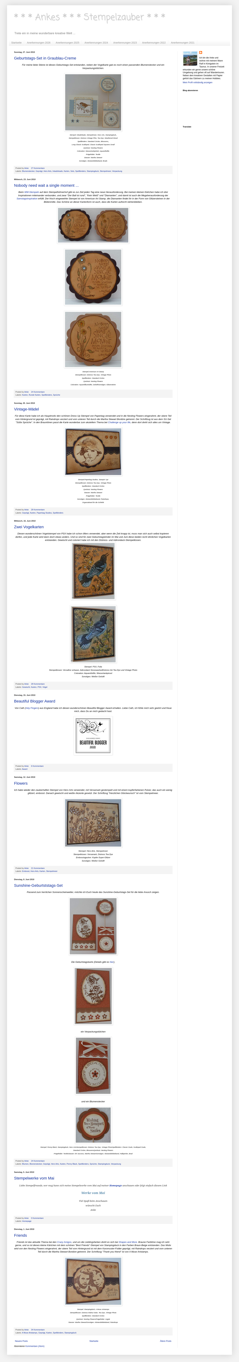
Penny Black (72, 1164)
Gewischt (26, 687)
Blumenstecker (28, 171)
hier (112, 962)
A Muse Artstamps (29, 1333)
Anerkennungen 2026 (38, 42)
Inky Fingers (32, 708)
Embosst (26, 871)
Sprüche (56, 395)
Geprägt (39, 171)
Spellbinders (80, 171)
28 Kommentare (38, 510)
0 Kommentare (37, 1218)
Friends (20, 1235)
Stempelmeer (105, 171)
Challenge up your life (119, 422)
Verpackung (117, 171)
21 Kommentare (38, 868)
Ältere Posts (165, 1341)
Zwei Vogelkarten (29, 527)
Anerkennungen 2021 (183, 42)
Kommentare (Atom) (34, 1346)
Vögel (45, 687)
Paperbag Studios (44, 513)
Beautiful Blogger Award (34, 701)
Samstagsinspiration (27, 198)
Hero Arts (47, 171)
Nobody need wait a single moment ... (46, 185)
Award (24, 769)
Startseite (16, 42)
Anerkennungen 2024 (96, 42)
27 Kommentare (38, 168)
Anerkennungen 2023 (125, 42)
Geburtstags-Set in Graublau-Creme (45, 58)
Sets (72, 171)
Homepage (26, 1221)
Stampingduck (93, 171)
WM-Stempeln (31, 192)
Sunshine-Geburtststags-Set (38, 885)
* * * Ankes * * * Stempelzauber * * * (89, 17)
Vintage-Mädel (26, 409)
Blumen (25, 1164)
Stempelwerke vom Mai (34, 1178)
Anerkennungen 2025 (67, 42)
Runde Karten (35, 395)
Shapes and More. (128, 1242)
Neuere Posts (21, 1341)
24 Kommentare (38, 392)
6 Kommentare (37, 766)
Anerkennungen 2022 (154, 42)
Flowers (21, 783)
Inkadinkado (58, 171)
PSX (39, 687)
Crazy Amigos (64, 1242)
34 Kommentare (38, 1330)
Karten (66, 171)
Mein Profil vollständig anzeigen (197, 82)
